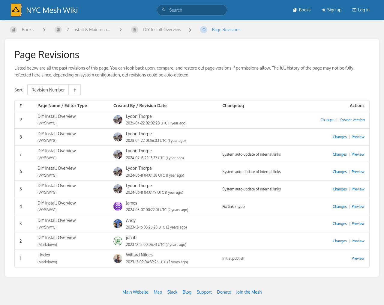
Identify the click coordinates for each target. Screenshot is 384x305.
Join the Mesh (249, 292)
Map (158, 292)
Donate (224, 292)
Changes (327, 120)
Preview (358, 137)
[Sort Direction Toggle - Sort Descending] (74, 90)
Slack (172, 292)
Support (204, 292)
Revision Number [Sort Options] (48, 89)
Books (301, 9)
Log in (361, 9)
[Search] (164, 10)
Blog (187, 292)
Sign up (331, 9)
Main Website (135, 292)
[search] (192, 10)
